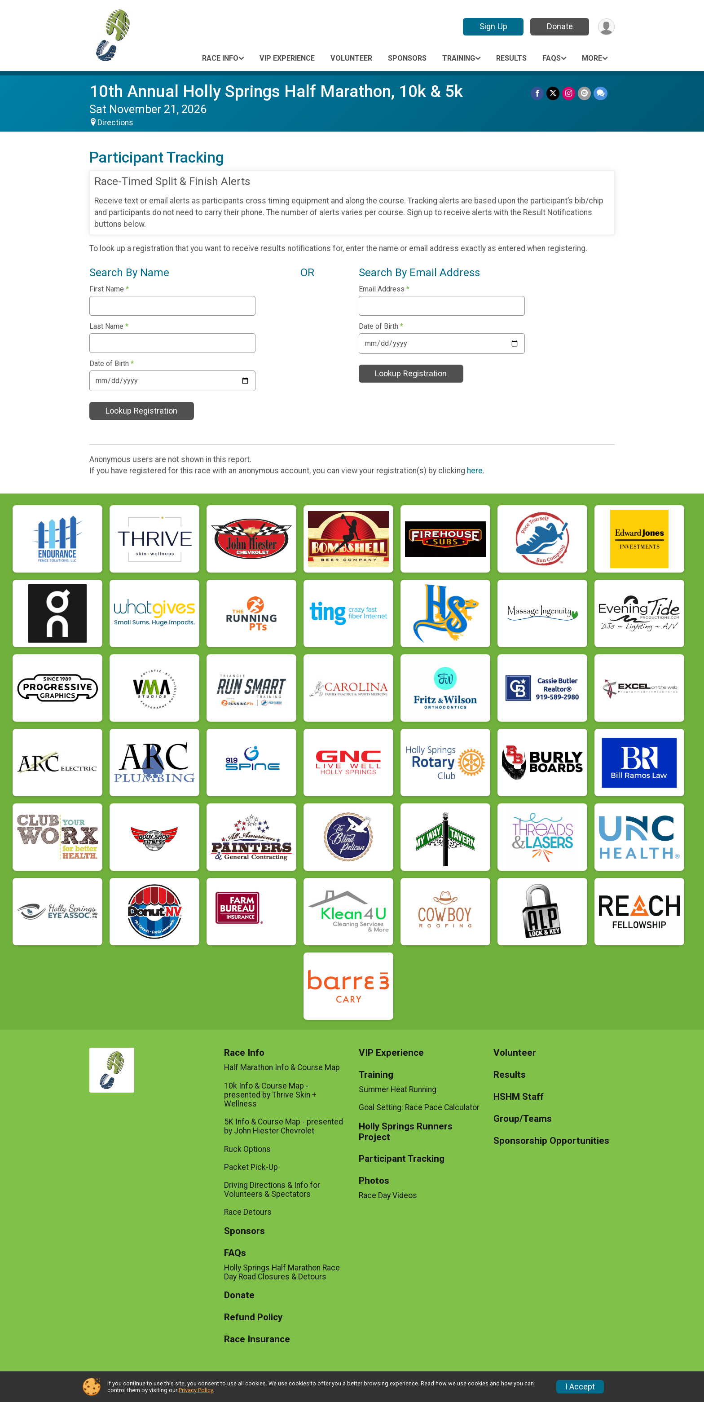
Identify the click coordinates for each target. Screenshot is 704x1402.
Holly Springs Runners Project (406, 1131)
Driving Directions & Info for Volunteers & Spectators (272, 1190)
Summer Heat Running (397, 1089)
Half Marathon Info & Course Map (282, 1067)
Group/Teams (522, 1119)
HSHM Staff (518, 1097)
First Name (109, 289)
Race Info (220, 58)
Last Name (108, 326)
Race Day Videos (388, 1195)
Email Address (384, 289)
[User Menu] (606, 26)
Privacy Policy (196, 1390)
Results (511, 58)
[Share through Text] (600, 93)
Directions (115, 122)
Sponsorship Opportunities (551, 1141)
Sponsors (407, 58)
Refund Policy (253, 1317)
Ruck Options (247, 1149)
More (592, 58)
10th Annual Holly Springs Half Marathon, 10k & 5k (276, 91)
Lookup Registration (141, 410)
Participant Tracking (401, 1159)
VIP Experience (287, 58)
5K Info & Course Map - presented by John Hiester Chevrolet (283, 1126)
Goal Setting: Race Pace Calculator (419, 1107)
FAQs (551, 58)
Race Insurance (257, 1339)
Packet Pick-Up (251, 1167)
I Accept (580, 1386)
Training (458, 58)
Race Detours (248, 1212)
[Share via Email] (584, 93)
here (475, 470)
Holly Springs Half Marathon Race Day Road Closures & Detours (282, 1272)
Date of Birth (111, 364)
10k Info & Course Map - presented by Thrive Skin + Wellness (270, 1094)
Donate (560, 26)
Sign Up (493, 26)
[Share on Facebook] (537, 93)
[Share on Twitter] (552, 93)
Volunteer (351, 58)
